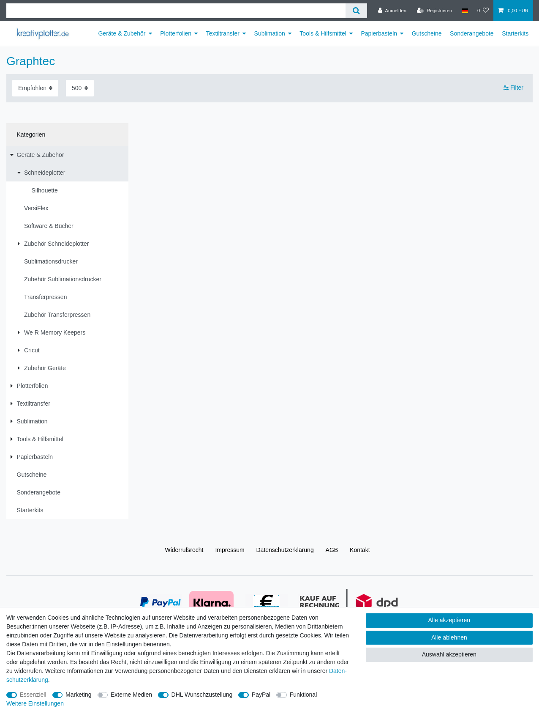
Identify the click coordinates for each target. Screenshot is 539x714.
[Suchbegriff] (176, 10)
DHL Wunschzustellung (202, 694)
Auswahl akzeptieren (449, 654)
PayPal (261, 694)
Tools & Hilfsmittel (322, 33)
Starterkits (515, 33)
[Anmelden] (392, 10)
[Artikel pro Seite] (80, 88)
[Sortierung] (35, 88)
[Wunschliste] (483, 10)
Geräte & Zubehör (121, 33)
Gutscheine (427, 33)
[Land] (464, 10)
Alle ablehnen (449, 637)
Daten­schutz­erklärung (285, 549)
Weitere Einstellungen (35, 703)
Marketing (78, 694)
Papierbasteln (379, 33)
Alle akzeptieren (449, 620)
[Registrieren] (434, 10)
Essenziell (33, 694)
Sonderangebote (472, 33)
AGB (332, 549)
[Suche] (356, 10)
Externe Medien (131, 694)
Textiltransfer (223, 33)
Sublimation (269, 33)
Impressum (229, 549)
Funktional (303, 694)
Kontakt (360, 549)
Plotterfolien (175, 33)
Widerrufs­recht (184, 549)
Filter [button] (513, 88)
